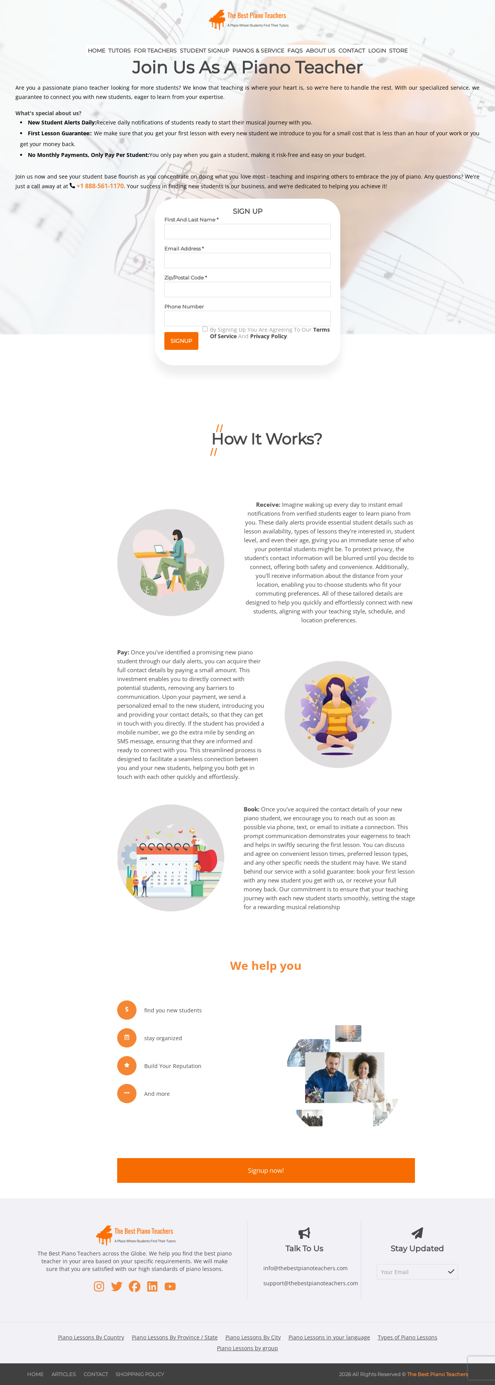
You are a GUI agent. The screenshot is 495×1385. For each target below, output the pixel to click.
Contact (351, 50)
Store (398, 50)
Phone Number (184, 306)
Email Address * (184, 248)
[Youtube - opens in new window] (170, 1286)
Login (377, 50)
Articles (63, 1374)
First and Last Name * (191, 219)
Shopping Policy (140, 1374)
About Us (320, 50)
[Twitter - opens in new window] (117, 1286)
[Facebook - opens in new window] (134, 1286)
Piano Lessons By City (253, 1337)
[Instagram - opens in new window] (99, 1286)
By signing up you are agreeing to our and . (270, 333)
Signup (181, 340)
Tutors (119, 50)
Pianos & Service (258, 50)
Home (96, 50)
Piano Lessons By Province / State (175, 1337)
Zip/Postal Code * (185, 277)
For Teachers (155, 50)
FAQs (295, 50)
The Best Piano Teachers (437, 1374)
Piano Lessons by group (247, 1348)
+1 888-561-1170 (100, 186)
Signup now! (266, 1170)
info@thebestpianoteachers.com (305, 1268)
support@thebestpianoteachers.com (310, 1283)
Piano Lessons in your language (329, 1337)
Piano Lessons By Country (91, 1337)
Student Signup (204, 50)
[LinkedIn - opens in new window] (152, 1286)
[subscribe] (451, 1272)
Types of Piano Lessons (407, 1337)
